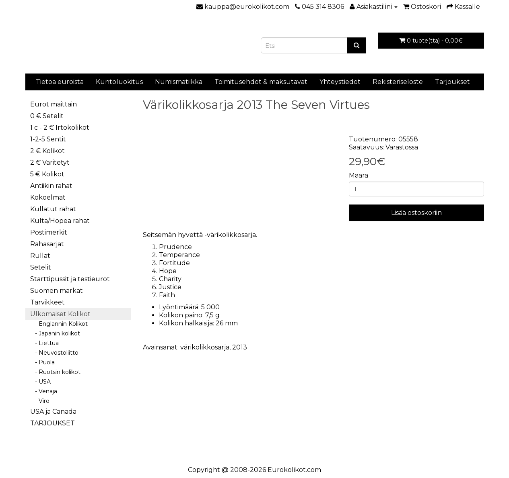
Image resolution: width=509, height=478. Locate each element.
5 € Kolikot (47, 174)
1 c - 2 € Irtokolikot (59, 127)
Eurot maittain (53, 104)
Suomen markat (56, 290)
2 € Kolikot (47, 151)
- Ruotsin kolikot (55, 372)
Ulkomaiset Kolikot (60, 314)
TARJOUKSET (52, 423)
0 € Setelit (47, 116)
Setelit (40, 267)
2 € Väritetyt (50, 162)
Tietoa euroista (60, 82)
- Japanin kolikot (55, 333)
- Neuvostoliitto (54, 352)
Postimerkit (48, 232)
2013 (239, 347)
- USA (40, 381)
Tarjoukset (452, 82)
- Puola (42, 362)
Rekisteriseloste (398, 82)
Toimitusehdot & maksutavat (260, 82)
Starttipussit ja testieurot (70, 279)
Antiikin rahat (51, 186)
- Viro (39, 400)
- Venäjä (43, 391)
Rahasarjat (47, 244)
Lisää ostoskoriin (416, 213)
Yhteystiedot (340, 82)
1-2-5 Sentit (48, 139)
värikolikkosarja (204, 347)
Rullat (40, 255)
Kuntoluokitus (119, 82)
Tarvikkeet (47, 302)
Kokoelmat (48, 197)
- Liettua (44, 343)
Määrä (358, 175)
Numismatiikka (178, 82)
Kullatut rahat (53, 209)
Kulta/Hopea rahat (60, 221)
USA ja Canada (53, 411)
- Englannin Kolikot (59, 323)
